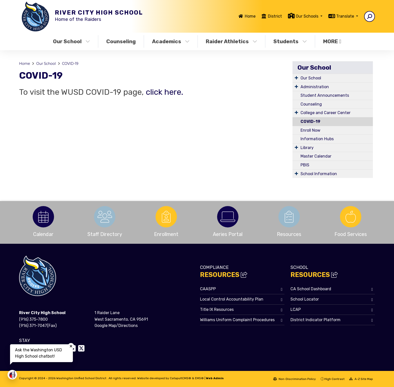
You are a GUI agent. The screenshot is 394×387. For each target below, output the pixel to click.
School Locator (304, 299)
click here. (163, 92)
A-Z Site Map (361, 379)
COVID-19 (70, 63)
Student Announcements (325, 95)
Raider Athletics (231, 41)
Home (250, 16)
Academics (170, 41)
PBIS (305, 165)
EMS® (199, 378)
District (275, 16)
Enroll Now (310, 130)
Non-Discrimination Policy (294, 379)
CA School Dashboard (310, 288)
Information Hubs (317, 138)
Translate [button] (345, 16)
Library (307, 147)
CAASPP (208, 288)
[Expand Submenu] (296, 78)
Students (290, 41)
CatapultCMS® (180, 378)
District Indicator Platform (315, 319)
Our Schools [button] (307, 16)
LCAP (295, 309)
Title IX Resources (217, 309)
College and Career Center (326, 112)
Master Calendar (316, 156)
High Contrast (334, 379)
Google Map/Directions (116, 325)
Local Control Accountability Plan (231, 299)
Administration (315, 86)
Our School (71, 41)
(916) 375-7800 (33, 319)
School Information (319, 173)
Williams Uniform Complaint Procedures (237, 319)
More (332, 41)
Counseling (121, 41)
